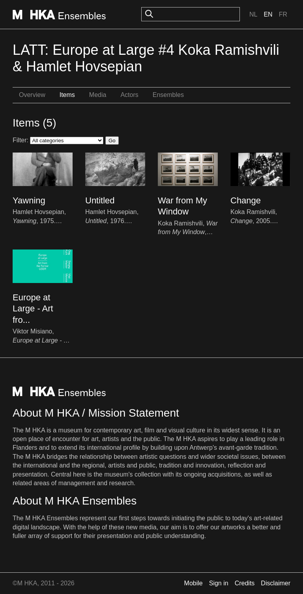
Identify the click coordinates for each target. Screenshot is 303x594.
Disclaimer (275, 583)
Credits (245, 583)
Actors (129, 94)
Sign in (218, 583)
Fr (283, 14)
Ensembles (168, 94)
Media (98, 94)
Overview (32, 94)
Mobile (193, 583)
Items (67, 94)
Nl (253, 14)
